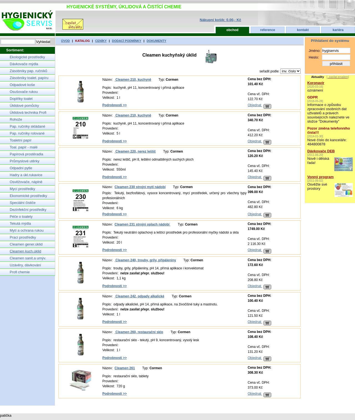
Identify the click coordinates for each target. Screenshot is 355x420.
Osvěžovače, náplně (26, 182)
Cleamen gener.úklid (26, 244)
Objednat (259, 105)
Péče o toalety (21, 216)
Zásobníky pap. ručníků (28, 71)
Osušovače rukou (24, 92)
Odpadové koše (22, 85)
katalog (82, 40)
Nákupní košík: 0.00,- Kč (220, 20)
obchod (232, 30)
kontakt (303, 30)
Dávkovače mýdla (24, 64)
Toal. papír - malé (23, 147)
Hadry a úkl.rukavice (26, 175)
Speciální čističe (23, 203)
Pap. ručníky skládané (27, 126)
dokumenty (156, 40)
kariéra (338, 30)
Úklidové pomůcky (24, 105)
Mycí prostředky (22, 189)
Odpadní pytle (21, 168)
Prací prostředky (23, 237)
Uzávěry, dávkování (25, 265)
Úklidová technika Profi (28, 112)
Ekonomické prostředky (28, 196)
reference (267, 30)
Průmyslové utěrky (24, 161)
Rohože (16, 119)
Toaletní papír (21, 140)
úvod (65, 40)
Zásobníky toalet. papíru (29, 78)
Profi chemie (20, 272)
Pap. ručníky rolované (27, 133)
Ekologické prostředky (27, 57)
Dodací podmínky (126, 40)
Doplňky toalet (21, 99)
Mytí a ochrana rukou (27, 230)
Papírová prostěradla (26, 154)
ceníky (101, 40)
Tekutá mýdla (20, 223)
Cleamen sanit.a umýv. (28, 258)
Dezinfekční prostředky (28, 210)
